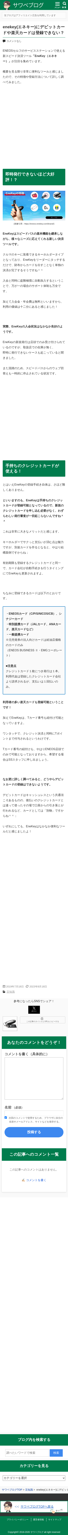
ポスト (34, 1009)
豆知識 (11, 991)
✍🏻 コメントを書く (34, 1180)
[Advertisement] (34, 124)
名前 (14, 1107)
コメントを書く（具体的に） (27, 1054)
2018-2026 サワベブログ (31, 1532)
